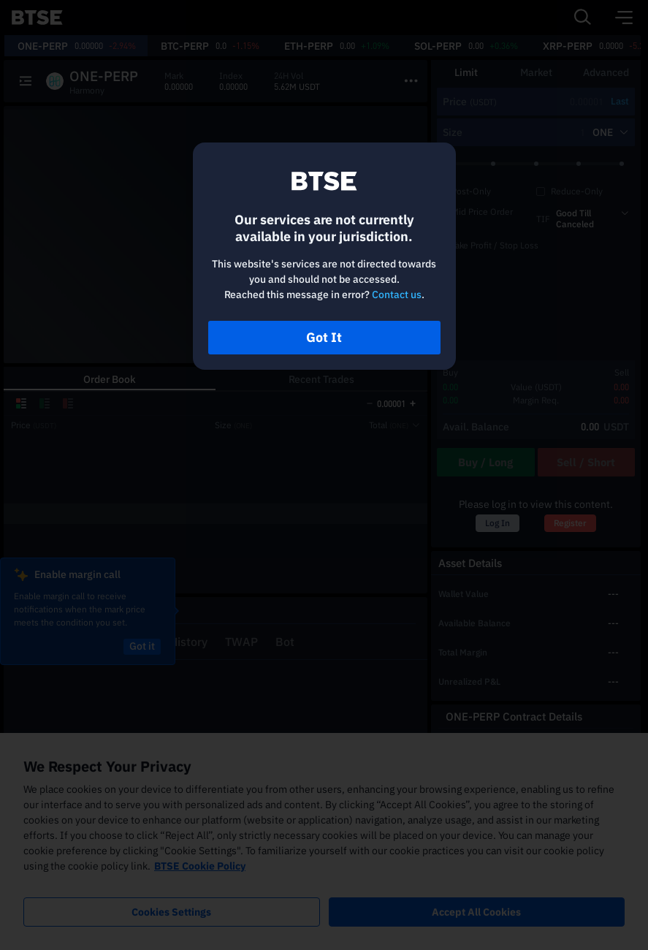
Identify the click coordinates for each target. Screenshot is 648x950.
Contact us (397, 294)
